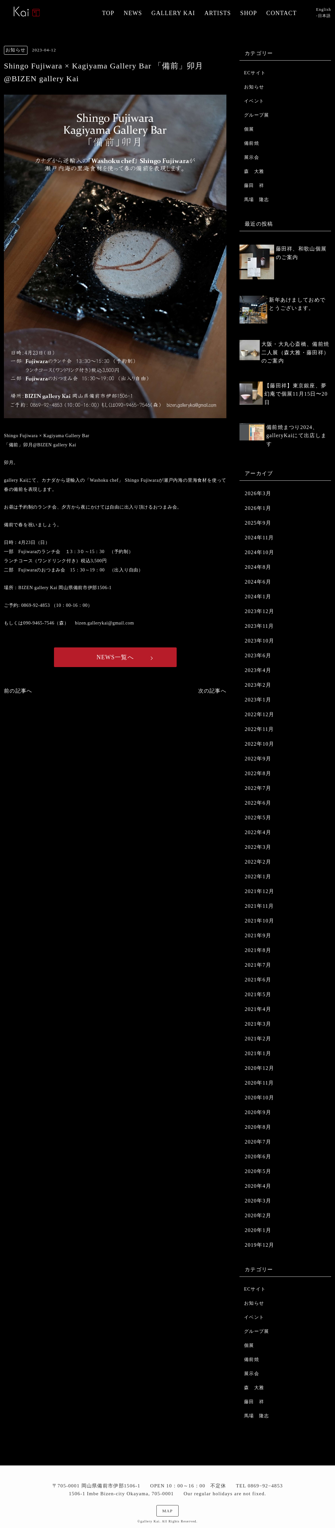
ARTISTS (217, 13)
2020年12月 (259, 1068)
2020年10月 (259, 1097)
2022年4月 (258, 832)
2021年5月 (258, 994)
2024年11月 (259, 537)
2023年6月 (258, 655)
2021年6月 (258, 979)
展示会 (251, 157)
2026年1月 (258, 508)
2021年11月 (259, 906)
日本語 (324, 15)
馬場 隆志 (256, 199)
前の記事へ (18, 691)
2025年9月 (258, 523)
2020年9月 (258, 1112)
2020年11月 (259, 1083)
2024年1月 (258, 596)
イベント (254, 101)
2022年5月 (258, 817)
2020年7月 (258, 1142)
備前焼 (251, 143)
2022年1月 (258, 876)
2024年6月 (258, 582)
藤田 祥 (254, 185)
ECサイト (255, 72)
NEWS (133, 13)
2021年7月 (258, 965)
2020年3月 (258, 1200)
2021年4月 (258, 1009)
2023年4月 (258, 670)
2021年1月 (258, 1053)
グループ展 (256, 115)
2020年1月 (258, 1230)
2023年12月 (259, 611)
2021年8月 (258, 950)
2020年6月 (258, 1156)
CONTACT (281, 13)
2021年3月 (258, 1024)
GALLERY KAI (173, 13)
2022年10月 (259, 744)
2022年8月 (258, 773)
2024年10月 (259, 552)
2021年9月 (258, 935)
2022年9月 (258, 758)
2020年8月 (258, 1127)
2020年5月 (258, 1171)
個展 (249, 129)
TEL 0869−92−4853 (259, 1485)
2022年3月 (258, 847)
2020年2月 (258, 1215)
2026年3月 (258, 493)
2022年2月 (258, 862)
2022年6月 (258, 803)
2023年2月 (258, 685)
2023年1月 (258, 699)
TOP (108, 13)
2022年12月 (259, 714)
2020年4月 (258, 1186)
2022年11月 (259, 729)
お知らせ (254, 86)
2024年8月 (258, 567)
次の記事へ (212, 691)
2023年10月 (259, 640)
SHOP (248, 13)
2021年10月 (259, 920)
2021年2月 (258, 1038)
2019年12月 (259, 1245)
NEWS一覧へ (115, 657)
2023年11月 (259, 626)
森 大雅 (254, 171)
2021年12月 (259, 891)
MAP (167, 1510)
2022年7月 (258, 788)
